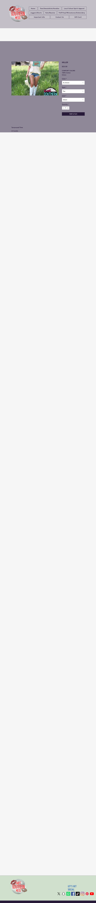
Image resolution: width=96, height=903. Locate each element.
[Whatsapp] (68, 894)
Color (64, 79)
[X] (59, 894)
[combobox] (73, 83)
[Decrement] (63, 108)
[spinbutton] (66, 108)
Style (64, 87)
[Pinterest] (87, 894)
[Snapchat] (63, 894)
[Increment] (68, 108)
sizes (64, 96)
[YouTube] (92, 894)
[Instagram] (82, 894)
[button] (49, 8)
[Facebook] (73, 894)
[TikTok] (78, 894)
